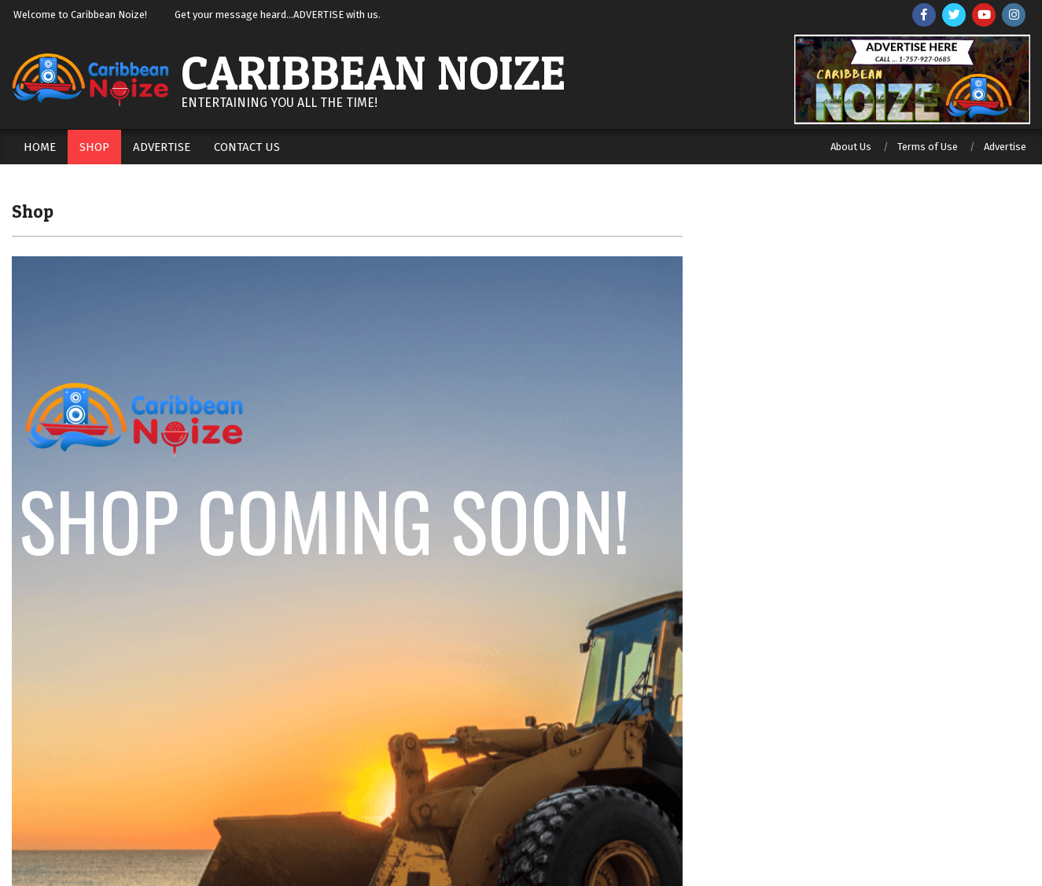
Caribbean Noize (373, 72)
